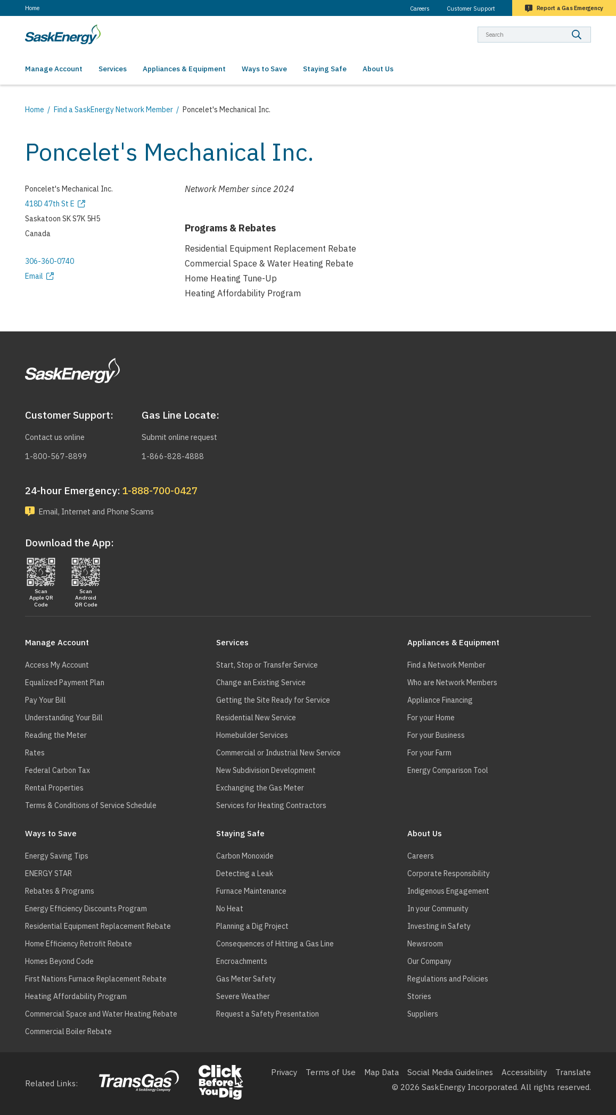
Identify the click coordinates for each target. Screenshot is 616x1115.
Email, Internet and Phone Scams (100, 511)
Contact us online (57, 436)
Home (32, 8)
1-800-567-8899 (56, 455)
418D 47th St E (50, 204)
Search (591, 26)
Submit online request (183, 436)
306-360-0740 (49, 261)
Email (34, 276)
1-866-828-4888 (173, 455)
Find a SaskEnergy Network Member (113, 109)
